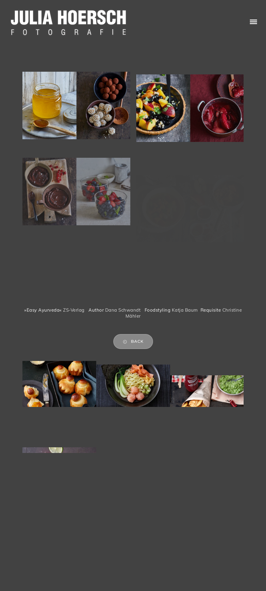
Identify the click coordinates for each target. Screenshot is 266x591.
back (133, 341)
